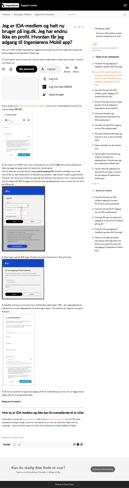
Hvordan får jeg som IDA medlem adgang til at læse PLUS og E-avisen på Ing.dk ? (107, 200)
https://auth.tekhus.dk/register (32, 105)
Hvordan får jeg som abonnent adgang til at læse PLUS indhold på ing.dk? (109, 220)
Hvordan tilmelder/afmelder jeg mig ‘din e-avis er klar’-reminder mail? (108, 136)
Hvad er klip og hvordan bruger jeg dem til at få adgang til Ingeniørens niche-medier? (108, 105)
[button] (125, 5)
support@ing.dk (30, 419)
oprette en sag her (55, 419)
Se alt (95, 183)
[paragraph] (43, 241)
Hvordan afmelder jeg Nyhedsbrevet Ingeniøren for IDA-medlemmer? (107, 116)
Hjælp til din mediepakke (44, 14)
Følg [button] (95, 44)
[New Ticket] (103, 469)
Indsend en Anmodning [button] (103, 469)
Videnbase (6, 14)
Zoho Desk (69, 484)
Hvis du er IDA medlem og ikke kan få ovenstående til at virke (109, 34)
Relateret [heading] (104, 190)
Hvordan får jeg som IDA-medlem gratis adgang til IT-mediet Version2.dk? (107, 93)
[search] (96, 14)
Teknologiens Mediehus (23, 14)
